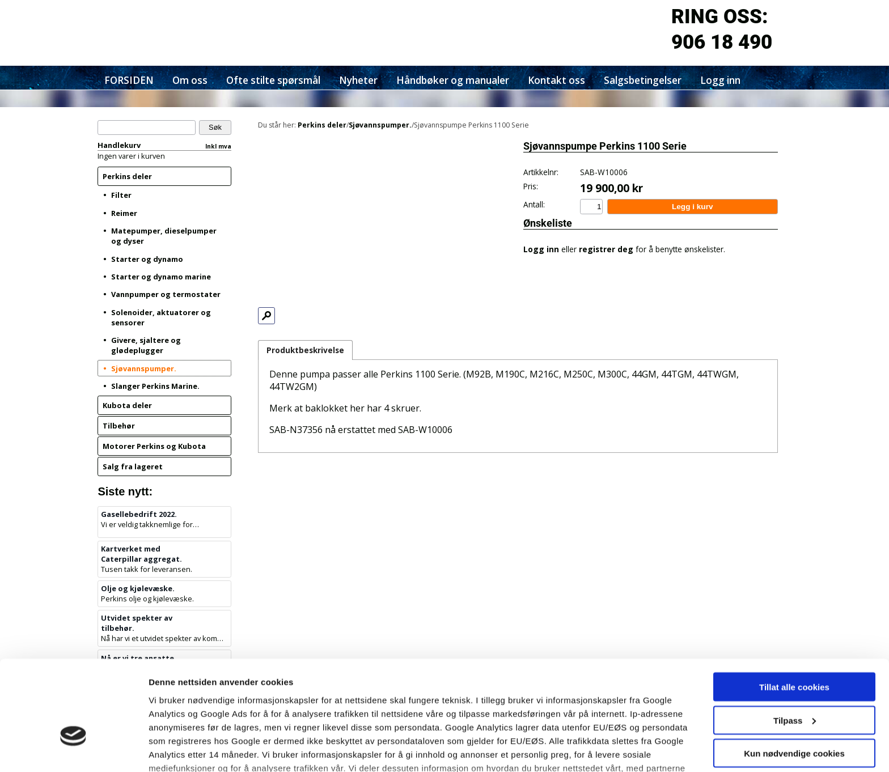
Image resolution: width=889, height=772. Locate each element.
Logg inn (720, 80)
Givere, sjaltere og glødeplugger (146, 345)
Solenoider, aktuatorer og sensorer (161, 317)
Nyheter (358, 80)
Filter (121, 195)
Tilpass (794, 645)
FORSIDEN (129, 80)
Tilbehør (119, 426)
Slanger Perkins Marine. (155, 386)
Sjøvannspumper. (143, 368)
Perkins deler (127, 176)
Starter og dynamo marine (161, 277)
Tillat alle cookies (794, 611)
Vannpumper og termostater (166, 294)
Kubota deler (127, 405)
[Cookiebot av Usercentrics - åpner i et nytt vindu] (73, 749)
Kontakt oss (556, 80)
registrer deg (606, 249)
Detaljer (164, 749)
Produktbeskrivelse (305, 350)
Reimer (124, 213)
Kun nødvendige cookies (794, 677)
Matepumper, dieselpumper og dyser (164, 236)
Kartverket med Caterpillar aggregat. (141, 554)
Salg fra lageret (133, 466)
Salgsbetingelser (642, 80)
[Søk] (146, 127)
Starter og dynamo (147, 259)
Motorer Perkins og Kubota (154, 446)
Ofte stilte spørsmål (273, 80)
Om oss (190, 80)
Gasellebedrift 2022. (139, 514)
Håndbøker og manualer (452, 80)
